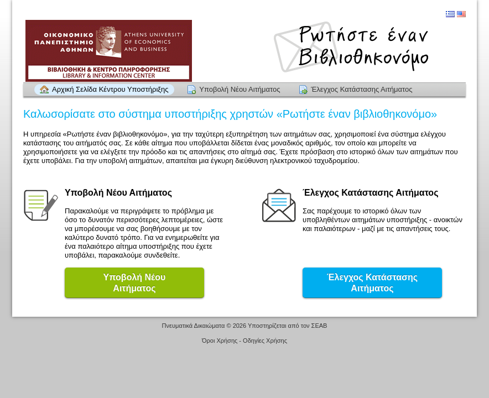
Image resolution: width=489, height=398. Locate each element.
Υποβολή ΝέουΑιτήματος (134, 283)
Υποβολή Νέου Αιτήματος (239, 89)
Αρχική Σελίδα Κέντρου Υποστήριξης (110, 89)
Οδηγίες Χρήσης (265, 340)
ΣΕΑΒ (319, 325)
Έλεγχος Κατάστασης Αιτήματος (361, 89)
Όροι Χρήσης (219, 340)
